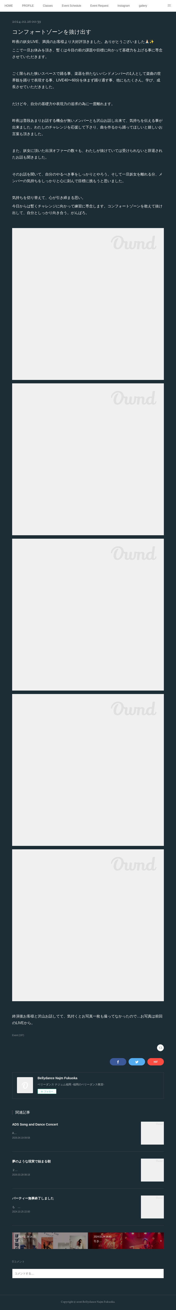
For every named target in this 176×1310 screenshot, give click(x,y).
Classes (48, 5)
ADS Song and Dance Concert (35, 1124)
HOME (9, 5)
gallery (143, 5)
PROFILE (28, 5)
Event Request (99, 5)
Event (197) (18, 1035)
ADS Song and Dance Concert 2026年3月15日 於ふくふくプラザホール (58, 1133)
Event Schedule (71, 5)
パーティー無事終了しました (33, 1198)
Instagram (124, 5)
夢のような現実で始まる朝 (31, 1161)
